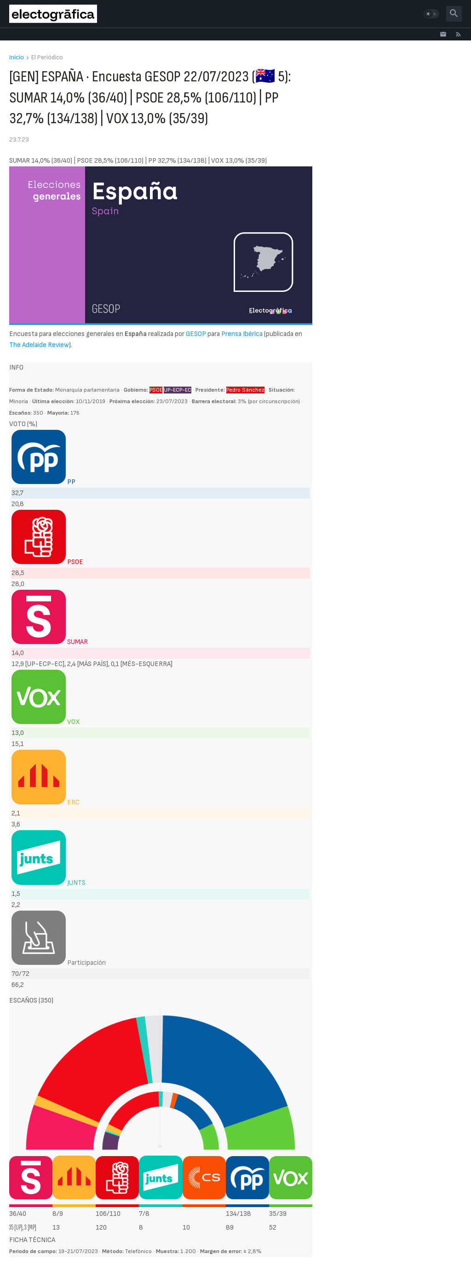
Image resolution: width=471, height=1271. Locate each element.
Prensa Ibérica (242, 334)
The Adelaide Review (39, 345)
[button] (431, 13)
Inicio (16, 57)
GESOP (196, 334)
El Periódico (47, 57)
